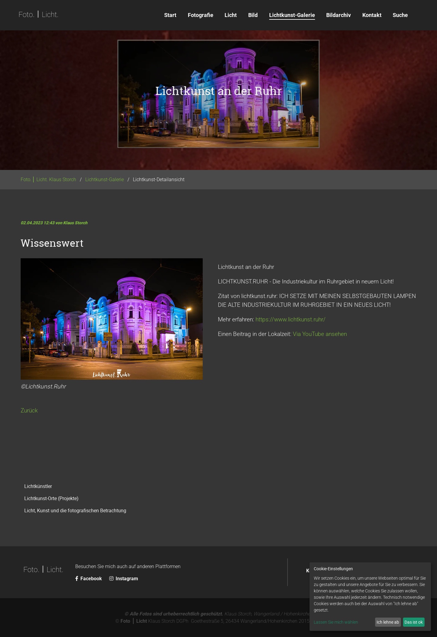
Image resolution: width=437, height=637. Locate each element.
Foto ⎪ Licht (133, 621)
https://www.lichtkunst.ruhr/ (291, 319)
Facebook (89, 578)
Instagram (123, 578)
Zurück (29, 410)
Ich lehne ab (388, 622)
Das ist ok (414, 622)
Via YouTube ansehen (320, 333)
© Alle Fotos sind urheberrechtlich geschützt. (173, 614)
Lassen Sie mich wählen (336, 622)
